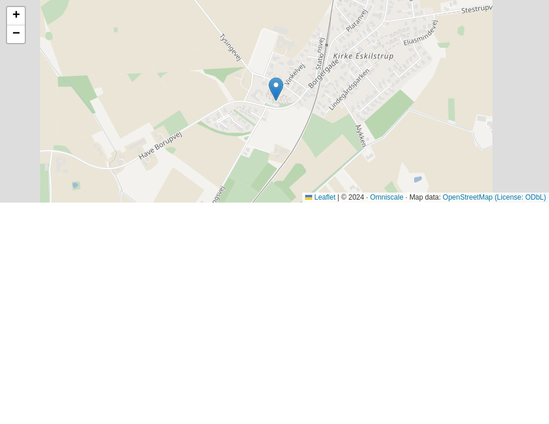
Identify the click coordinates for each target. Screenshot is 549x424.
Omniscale (387, 197)
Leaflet (320, 197)
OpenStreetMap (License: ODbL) (494, 197)
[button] (276, 89)
